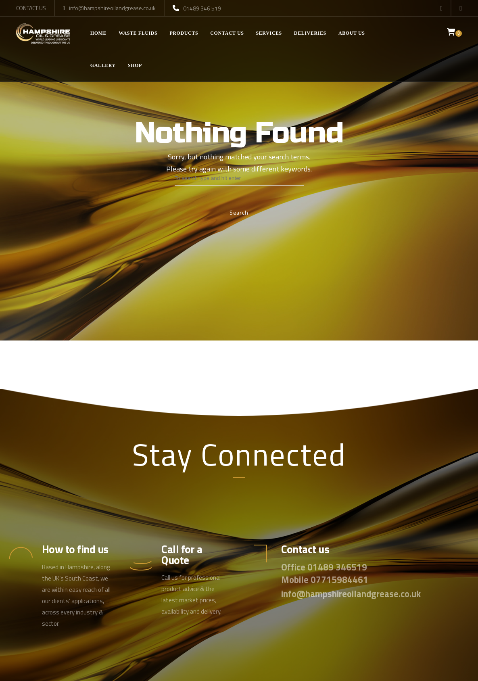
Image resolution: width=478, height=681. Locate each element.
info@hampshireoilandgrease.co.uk (109, 8)
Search (239, 212)
